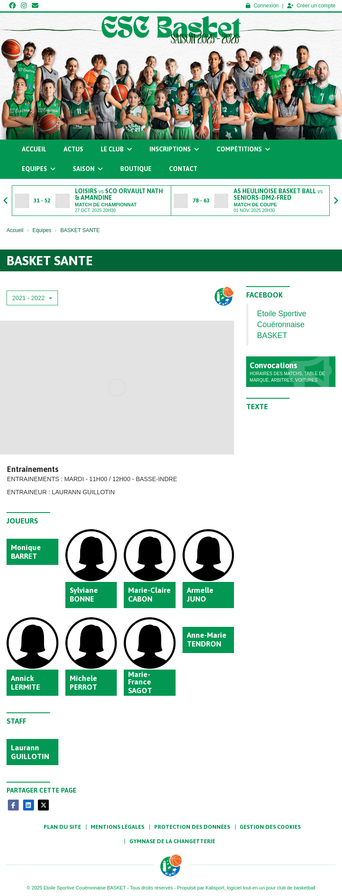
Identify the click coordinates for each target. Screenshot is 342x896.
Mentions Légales (117, 827)
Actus (73, 149)
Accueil (34, 149)
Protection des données (192, 827)
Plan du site (62, 827)
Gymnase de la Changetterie (172, 841)
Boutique (136, 168)
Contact (183, 168)
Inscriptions (174, 149)
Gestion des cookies (270, 827)
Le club (116, 149)
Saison (88, 168)
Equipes (38, 168)
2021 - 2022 (32, 297)
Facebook (264, 295)
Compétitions (243, 149)
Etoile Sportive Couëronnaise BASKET (281, 324)
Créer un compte (311, 6)
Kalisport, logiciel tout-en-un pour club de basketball (260, 887)
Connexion (262, 6)
